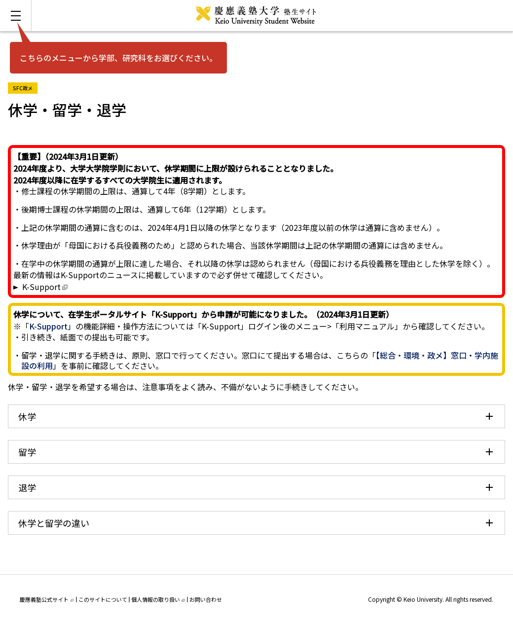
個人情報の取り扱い (158, 599)
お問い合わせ (205, 599)
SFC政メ (25, 87)
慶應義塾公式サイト (46, 599)
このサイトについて (102, 599)
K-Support (41, 287)
